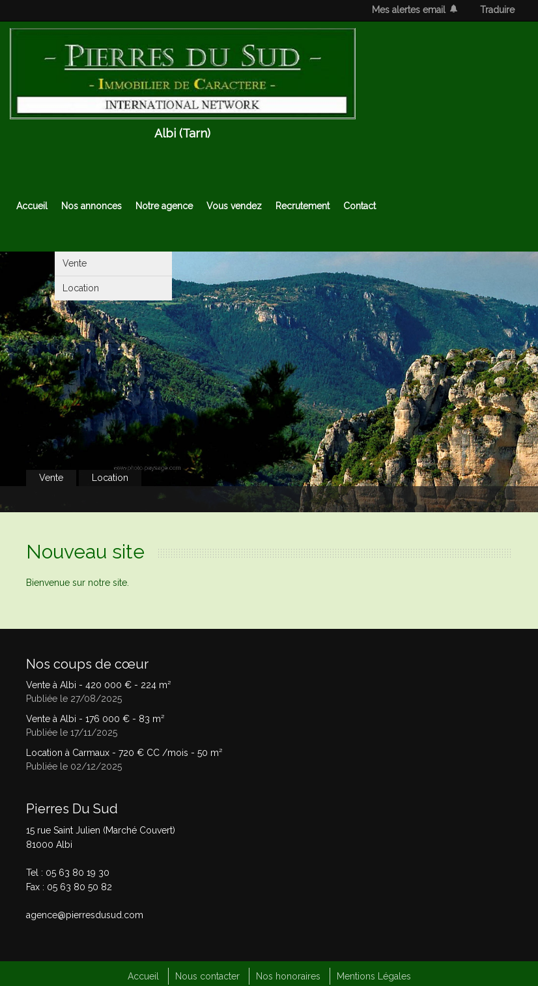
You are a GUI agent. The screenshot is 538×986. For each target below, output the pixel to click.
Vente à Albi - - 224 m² (98, 685)
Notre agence (164, 206)
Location (81, 288)
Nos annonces (91, 206)
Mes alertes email (409, 10)
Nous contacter (207, 976)
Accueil (32, 206)
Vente (75, 263)
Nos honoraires (288, 976)
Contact (359, 206)
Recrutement (303, 206)
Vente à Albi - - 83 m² (95, 719)
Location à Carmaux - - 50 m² (124, 752)
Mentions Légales (374, 976)
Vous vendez (234, 206)
